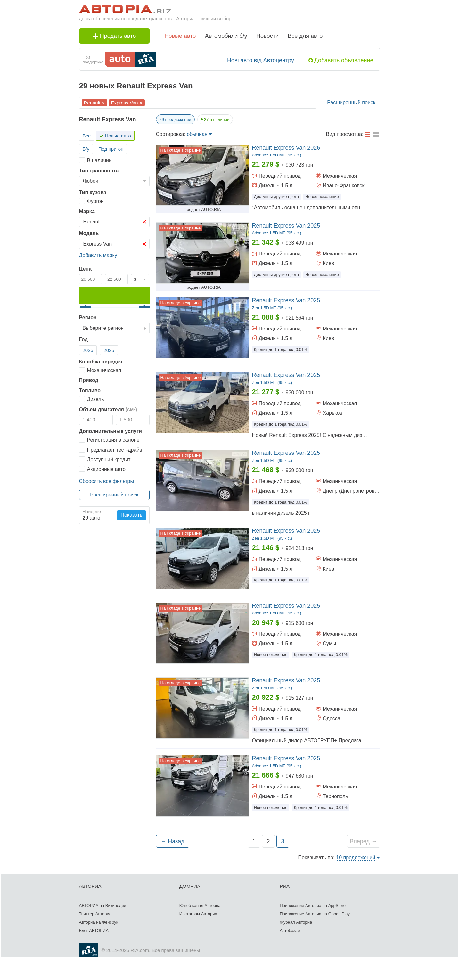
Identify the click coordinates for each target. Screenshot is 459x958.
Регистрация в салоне (113, 440)
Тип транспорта (99, 170)
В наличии (99, 160)
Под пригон (110, 149)
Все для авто (305, 36)
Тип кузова (93, 192)
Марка (87, 211)
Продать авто (114, 36)
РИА (285, 886)
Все (87, 135)
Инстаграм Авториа (198, 914)
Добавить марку (98, 255)
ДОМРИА (189, 886)
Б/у (86, 149)
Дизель (95, 399)
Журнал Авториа (296, 922)
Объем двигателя (108, 409)
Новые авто (180, 36)
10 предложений (355, 857)
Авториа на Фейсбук (98, 922)
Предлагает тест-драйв (114, 450)
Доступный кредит (109, 459)
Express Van (124, 102)
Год (83, 339)
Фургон (95, 201)
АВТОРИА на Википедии (102, 905)
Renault (92, 102)
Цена (85, 268)
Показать (131, 515)
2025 (108, 350)
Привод (88, 380)
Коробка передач (101, 361)
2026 (88, 350)
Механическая (104, 370)
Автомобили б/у (226, 36)
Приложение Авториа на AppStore (313, 905)
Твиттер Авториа (95, 914)
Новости (267, 36)
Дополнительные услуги (110, 431)
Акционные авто (106, 469)
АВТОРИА (90, 886)
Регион (88, 317)
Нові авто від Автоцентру (260, 60)
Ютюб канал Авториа (200, 905)
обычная (197, 134)
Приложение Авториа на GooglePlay (315, 914)
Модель (89, 233)
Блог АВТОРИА (94, 930)
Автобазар (290, 930)
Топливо (90, 390)
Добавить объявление (343, 60)
